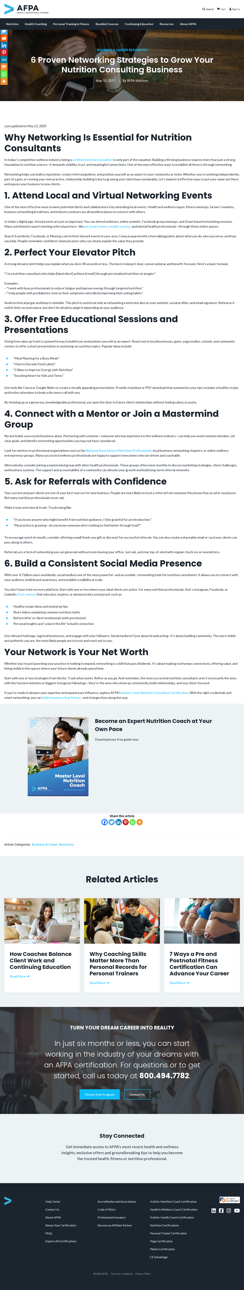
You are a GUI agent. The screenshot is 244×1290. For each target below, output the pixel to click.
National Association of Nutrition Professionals (119, 450)
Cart (220, 9)
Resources (167, 24)
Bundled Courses (107, 24)
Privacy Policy (143, 1273)
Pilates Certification (162, 1249)
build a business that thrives (61, 698)
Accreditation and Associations (117, 1201)
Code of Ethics (107, 1209)
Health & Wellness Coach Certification (173, 1209)
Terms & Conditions (122, 1273)
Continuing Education (139, 24)
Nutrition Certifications (164, 1225)
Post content (27, 594)
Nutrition (12, 24)
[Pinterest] (125, 822)
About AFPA (188, 24)
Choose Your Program (99, 1094)
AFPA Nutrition (137, 81)
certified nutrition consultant (92, 160)
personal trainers (96, 226)
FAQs (48, 1233)
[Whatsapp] (132, 822)
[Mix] (4, 66)
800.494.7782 (164, 1076)
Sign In (234, 9)
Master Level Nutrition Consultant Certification (154, 693)
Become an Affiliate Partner (115, 1225)
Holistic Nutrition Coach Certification (173, 1201)
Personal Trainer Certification (168, 1233)
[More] (139, 822)
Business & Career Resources (122, 50)
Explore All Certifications (60, 1241)
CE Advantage (159, 1257)
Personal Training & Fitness (71, 24)
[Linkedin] (118, 822)
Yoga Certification (161, 1241)
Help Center (52, 1201)
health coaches (120, 226)
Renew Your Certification (60, 1225)
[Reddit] (4, 38)
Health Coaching (36, 24)
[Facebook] (104, 822)
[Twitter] (111, 822)
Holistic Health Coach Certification (172, 1217)
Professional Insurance (112, 1217)
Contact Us (137, 1094)
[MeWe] (4, 59)
